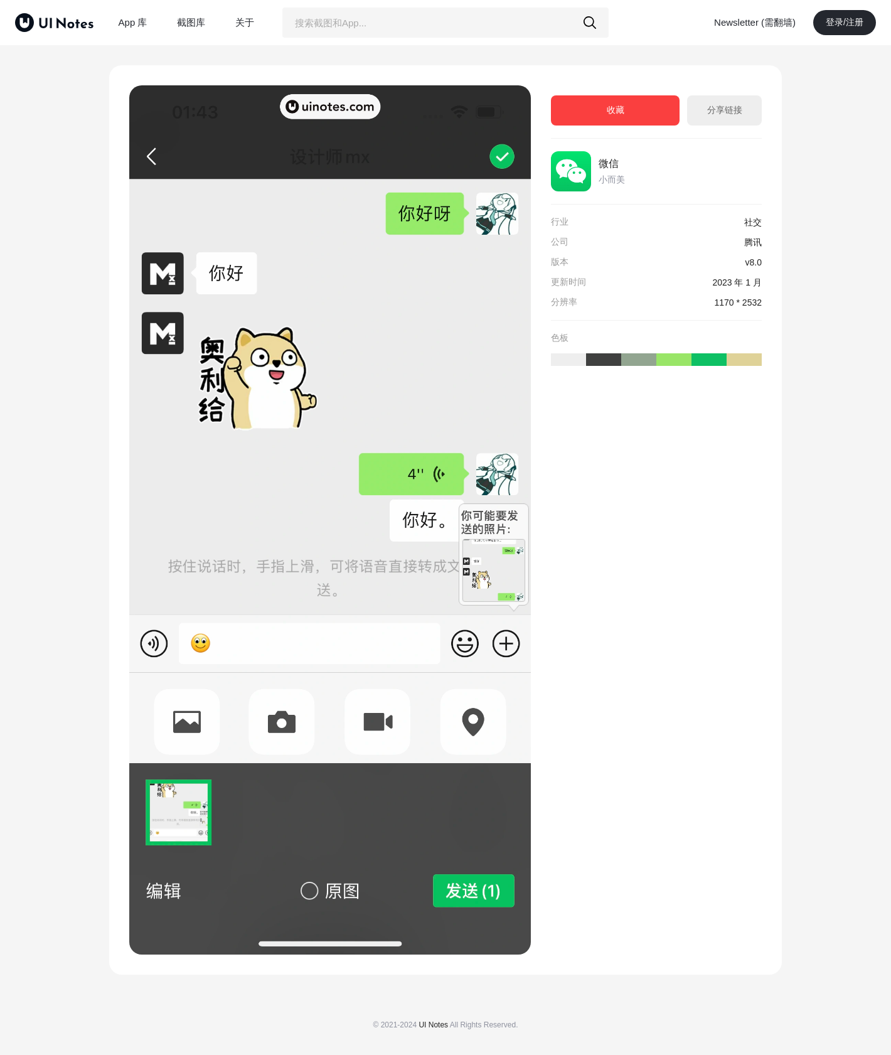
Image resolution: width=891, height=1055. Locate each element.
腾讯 (753, 242)
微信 (609, 163)
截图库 (191, 22)
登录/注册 (844, 22)
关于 (244, 22)
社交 (753, 222)
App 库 (133, 22)
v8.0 (753, 262)
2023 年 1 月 (737, 282)
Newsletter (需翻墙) (755, 22)
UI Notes (433, 1024)
